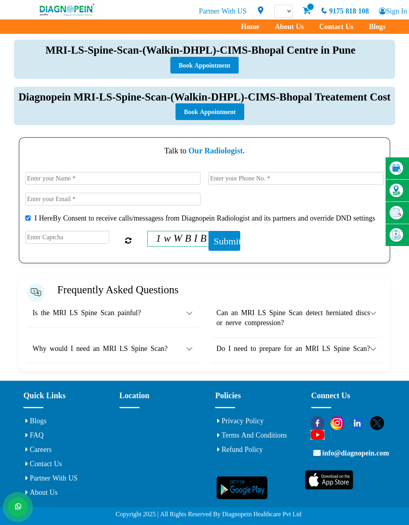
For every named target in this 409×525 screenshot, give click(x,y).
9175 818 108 (344, 11)
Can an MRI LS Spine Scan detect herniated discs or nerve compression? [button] (293, 317)
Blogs (377, 26)
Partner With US (223, 11)
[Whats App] (18, 507)
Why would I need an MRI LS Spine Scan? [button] (100, 348)
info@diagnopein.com (354, 453)
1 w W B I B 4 (185, 238)
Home (250, 26)
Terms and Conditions (252, 435)
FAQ (34, 435)
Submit (227, 241)
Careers (38, 449)
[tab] (113, 314)
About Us (289, 26)
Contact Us (336, 26)
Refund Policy (240, 449)
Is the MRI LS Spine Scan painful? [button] (87, 312)
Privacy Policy (240, 421)
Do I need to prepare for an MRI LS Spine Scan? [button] (293, 348)
